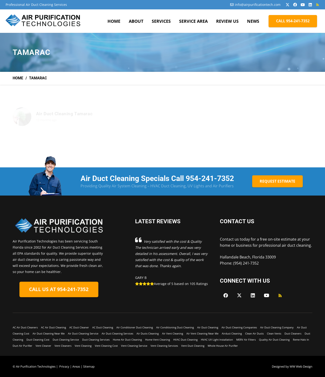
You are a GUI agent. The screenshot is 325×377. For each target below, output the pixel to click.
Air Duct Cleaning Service (83, 333)
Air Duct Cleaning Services (117, 333)
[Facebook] (295, 5)
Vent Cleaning (83, 345)
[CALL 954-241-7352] (293, 21)
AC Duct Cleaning (102, 327)
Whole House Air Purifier (223, 345)
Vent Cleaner (43, 345)
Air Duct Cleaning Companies (239, 327)
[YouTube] (303, 5)
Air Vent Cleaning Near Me (202, 333)
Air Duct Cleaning (207, 327)
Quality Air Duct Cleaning (274, 339)
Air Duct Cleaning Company (277, 327)
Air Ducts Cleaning (148, 333)
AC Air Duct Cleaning (53, 327)
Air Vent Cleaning (172, 333)
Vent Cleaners (63, 345)
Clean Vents (274, 333)
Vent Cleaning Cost (106, 345)
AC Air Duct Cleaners (25, 327)
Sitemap (89, 366)
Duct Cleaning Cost (37, 339)
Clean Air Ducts (254, 333)
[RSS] (317, 5)
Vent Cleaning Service (134, 345)
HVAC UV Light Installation (217, 339)
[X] (287, 5)
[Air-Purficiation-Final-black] (43, 21)
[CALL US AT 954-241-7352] (58, 289)
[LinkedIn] (310, 5)
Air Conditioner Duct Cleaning (134, 327)
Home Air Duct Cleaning (127, 339)
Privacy (64, 366)
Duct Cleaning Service (66, 339)
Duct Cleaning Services (96, 339)
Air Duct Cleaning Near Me (49, 333)
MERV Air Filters (246, 339)
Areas (76, 366)
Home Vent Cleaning (157, 339)
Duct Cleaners (292, 333)
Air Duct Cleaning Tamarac (64, 113)
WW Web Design (301, 366)
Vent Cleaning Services (164, 345)
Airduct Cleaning (232, 333)
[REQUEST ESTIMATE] (277, 181)
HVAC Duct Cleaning (185, 339)
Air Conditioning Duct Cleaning (175, 327)
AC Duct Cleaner (79, 327)
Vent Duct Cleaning (192, 345)
